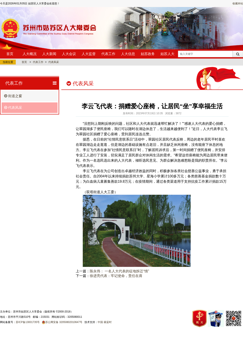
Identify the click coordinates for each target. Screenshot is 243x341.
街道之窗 (13, 96)
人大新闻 (49, 54)
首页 (9, 54)
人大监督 (89, 54)
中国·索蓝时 (104, 322)
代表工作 (108, 54)
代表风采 (53, 62)
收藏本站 (237, 3)
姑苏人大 (167, 54)
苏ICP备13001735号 (28, 322)
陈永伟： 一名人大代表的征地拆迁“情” (119, 271)
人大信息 (128, 54)
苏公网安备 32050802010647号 (63, 322)
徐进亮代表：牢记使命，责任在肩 (116, 276)
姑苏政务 (148, 54)
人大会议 (69, 54)
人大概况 (30, 54)
